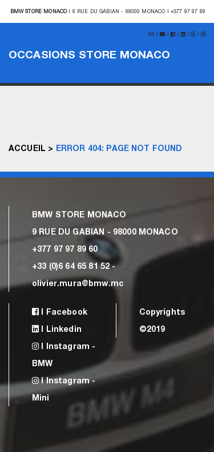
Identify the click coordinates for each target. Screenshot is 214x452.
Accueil (27, 148)
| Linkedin (57, 329)
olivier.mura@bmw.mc (78, 283)
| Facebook (59, 311)
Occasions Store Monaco (90, 54)
